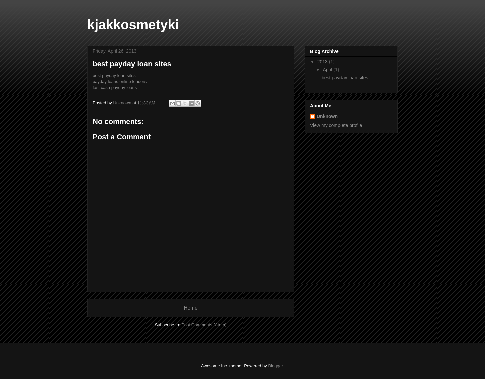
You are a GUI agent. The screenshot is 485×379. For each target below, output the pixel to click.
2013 (323, 61)
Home (191, 308)
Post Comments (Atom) (203, 324)
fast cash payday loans (115, 87)
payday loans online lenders (120, 81)
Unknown (327, 116)
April (328, 69)
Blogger (275, 365)
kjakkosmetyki (133, 24)
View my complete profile (336, 125)
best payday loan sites (114, 75)
